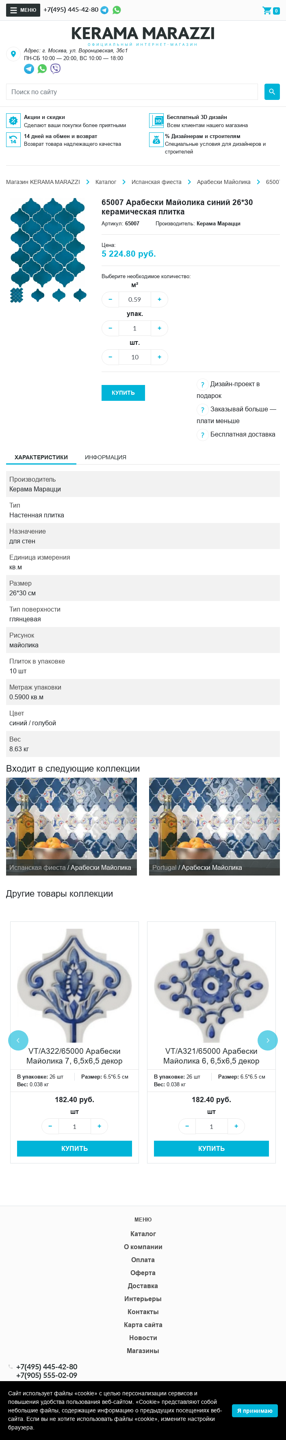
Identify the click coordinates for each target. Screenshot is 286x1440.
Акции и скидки (44, 117)
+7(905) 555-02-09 (46, 1375)
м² (134, 285)
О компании (143, 1247)
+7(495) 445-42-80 (70, 9)
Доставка (143, 1286)
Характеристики (41, 457)
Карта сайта (143, 1325)
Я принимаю (255, 1411)
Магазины (143, 1351)
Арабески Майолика (224, 182)
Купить (123, 392)
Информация (105, 457)
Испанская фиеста (157, 182)
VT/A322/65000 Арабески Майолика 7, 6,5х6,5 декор (74, 1055)
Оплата (143, 1260)
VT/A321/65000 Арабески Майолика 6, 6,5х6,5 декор (211, 1055)
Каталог (105, 182)
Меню (28, 10)
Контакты (143, 1312)
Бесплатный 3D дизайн (197, 117)
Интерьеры (143, 1299)
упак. (135, 314)
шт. (135, 342)
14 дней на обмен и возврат (60, 136)
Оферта (143, 1273)
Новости (143, 1338)
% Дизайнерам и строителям (202, 136)
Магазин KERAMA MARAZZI (43, 182)
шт (74, 1112)
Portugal (164, 867)
